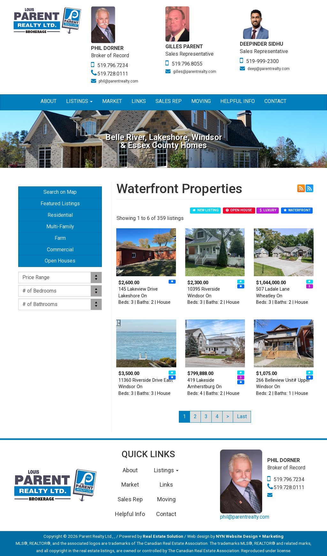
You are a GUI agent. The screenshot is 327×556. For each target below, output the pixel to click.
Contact (275, 101)
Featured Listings (60, 203)
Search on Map (60, 192)
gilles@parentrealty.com (194, 71)
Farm (60, 238)
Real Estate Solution (163, 536)
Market (112, 101)
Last (242, 416)
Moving (201, 101)
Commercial (60, 250)
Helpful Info (237, 101)
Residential (60, 215)
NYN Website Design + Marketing (250, 536)
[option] (128, 45)
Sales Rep (169, 101)
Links (139, 101)
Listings (79, 101)
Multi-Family (60, 226)
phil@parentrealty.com (118, 81)
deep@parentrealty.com (268, 69)
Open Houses (60, 261)
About (49, 101)
